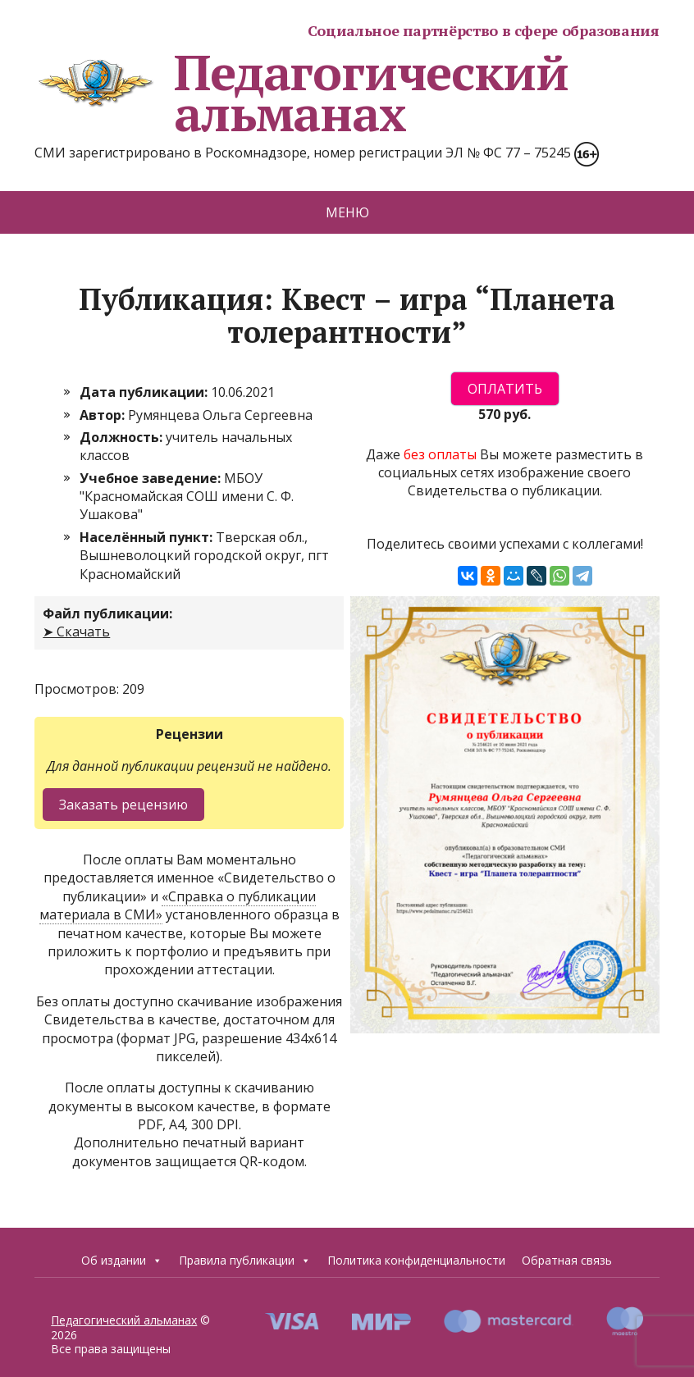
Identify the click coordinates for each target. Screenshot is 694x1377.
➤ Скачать (76, 631)
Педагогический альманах (301, 93)
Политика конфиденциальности (416, 1260)
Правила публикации (245, 1260)
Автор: (104, 415)
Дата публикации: (145, 392)
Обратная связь (567, 1260)
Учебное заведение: (152, 478)
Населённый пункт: (148, 537)
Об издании (121, 1260)
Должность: (123, 437)
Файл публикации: (107, 613)
